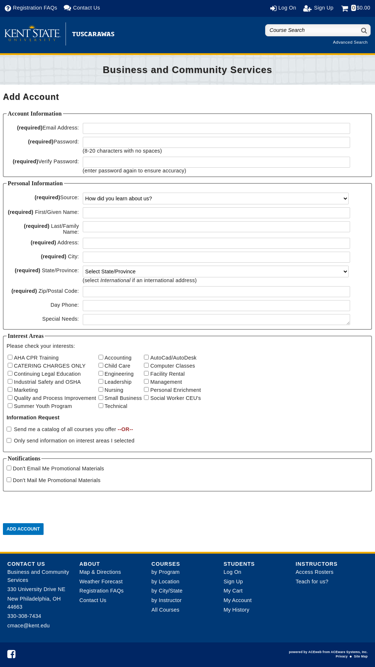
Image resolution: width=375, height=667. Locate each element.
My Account (237, 600)
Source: (57, 197)
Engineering (119, 374)
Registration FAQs (101, 591)
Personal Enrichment (175, 390)
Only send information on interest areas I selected (74, 441)
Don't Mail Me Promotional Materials (56, 480)
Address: (55, 242)
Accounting (118, 358)
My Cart (232, 591)
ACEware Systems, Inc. (349, 652)
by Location (165, 581)
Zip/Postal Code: (45, 291)
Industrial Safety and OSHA (47, 382)
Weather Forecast (101, 581)
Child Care (117, 366)
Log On (232, 572)
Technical (116, 406)
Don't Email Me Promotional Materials (58, 468)
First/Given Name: (43, 212)
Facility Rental (167, 374)
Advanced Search (350, 42)
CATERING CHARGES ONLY (50, 366)
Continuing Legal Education (47, 374)
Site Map (361, 656)
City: (60, 256)
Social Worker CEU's (175, 398)
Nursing (114, 390)
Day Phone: (65, 305)
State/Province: (47, 270)
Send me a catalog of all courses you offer (73, 429)
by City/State (167, 591)
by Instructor (167, 600)
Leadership (118, 382)
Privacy (342, 656)
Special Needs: (60, 319)
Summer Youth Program (43, 406)
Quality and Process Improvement (55, 398)
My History (236, 610)
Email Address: (48, 128)
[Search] (364, 30)
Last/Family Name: (51, 229)
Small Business (123, 398)
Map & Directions (100, 572)
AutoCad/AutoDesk (173, 358)
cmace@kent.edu (28, 625)
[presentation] (58, 509)
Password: (53, 142)
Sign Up (233, 581)
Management (166, 382)
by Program (166, 572)
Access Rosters (314, 572)
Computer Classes (172, 366)
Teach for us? (312, 581)
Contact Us (93, 600)
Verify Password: (46, 161)
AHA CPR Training (36, 358)
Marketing (26, 390)
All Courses (165, 610)
